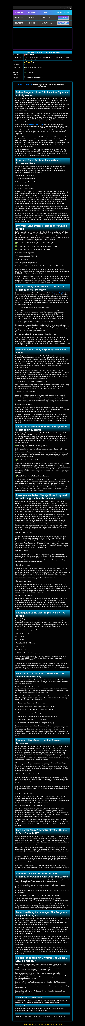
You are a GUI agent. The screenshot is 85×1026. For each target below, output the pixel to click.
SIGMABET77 (27, 85)
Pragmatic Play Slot (58, 293)
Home (20, 85)
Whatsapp (63, 23)
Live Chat (63, 18)
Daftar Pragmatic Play (35, 124)
